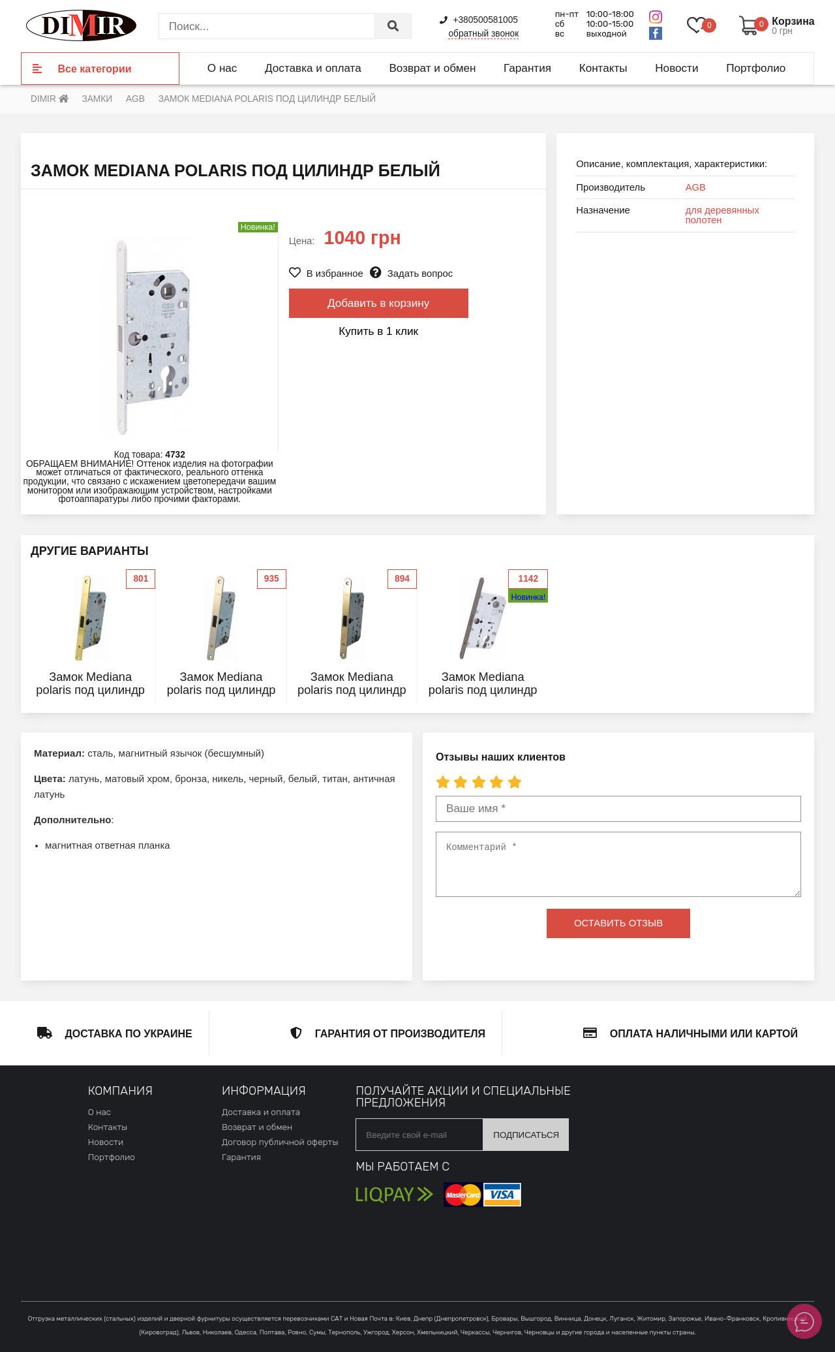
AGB (696, 187)
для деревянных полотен (722, 215)
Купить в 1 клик (378, 331)
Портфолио (755, 67)
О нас (222, 67)
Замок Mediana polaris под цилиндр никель (351, 690)
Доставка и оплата (313, 67)
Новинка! (528, 597)
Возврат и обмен (432, 67)
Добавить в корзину (378, 302)
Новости (676, 67)
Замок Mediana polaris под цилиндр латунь (90, 690)
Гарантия (527, 67)
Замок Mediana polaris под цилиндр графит (483, 690)
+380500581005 (479, 20)
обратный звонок (483, 34)
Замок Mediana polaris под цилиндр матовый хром (221, 690)
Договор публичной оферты (280, 1142)
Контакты (603, 67)
